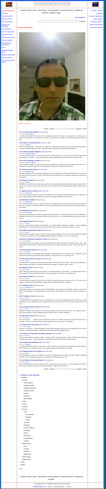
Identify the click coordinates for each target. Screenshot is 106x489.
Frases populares (7, 21)
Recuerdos (29, 193)
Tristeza (26, 441)
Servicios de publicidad (6, 25)
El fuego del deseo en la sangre (32, 351)
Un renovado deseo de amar (31, 307)
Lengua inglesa (97, 19)
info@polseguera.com (40, 486)
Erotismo (24, 406)
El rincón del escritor (8, 32)
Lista (7, 40)
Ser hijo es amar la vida (29, 169)
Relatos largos (30, 171)
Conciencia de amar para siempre (32, 360)
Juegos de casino (28, 390)
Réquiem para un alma (29, 210)
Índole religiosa (28, 382)
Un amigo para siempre (29, 250)
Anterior (51, 129)
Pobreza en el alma (28, 180)
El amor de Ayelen (27, 276)
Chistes (24, 404)
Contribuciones (6, 29)
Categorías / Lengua (55, 12)
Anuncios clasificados (95, 16)
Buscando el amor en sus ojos (31, 258)
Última (84, 129)
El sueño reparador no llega (30, 160)
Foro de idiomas (7, 57)
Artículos (24, 380)
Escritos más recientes (66, 10)
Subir (20, 468)
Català (22, 462)
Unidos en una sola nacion (30, 324)
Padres (27, 419)
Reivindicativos (28, 438)
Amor (27, 223)
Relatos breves (30, 134)
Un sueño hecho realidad (30, 132)
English (22, 464)
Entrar (76, 17)
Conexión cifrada (7, 16)
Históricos (26, 451)
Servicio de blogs (7, 34)
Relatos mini (29, 201)
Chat (3, 47)
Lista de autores (42, 10)
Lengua (25, 393)
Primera (46, 129)
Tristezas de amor (27, 285)
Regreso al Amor (27, 267)
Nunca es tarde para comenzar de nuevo (34, 239)
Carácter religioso (31, 153)
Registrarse (82, 17)
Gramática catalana (96, 22)
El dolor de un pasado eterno (31, 143)
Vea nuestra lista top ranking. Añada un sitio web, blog (52, 3)
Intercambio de (6, 43)
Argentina (26, 425)
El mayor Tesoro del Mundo (30, 342)
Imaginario (26, 430)
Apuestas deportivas (29, 388)
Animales (26, 422)
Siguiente (79, 129)
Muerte (25, 433)
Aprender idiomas (28, 385)
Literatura (26, 396)
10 (72, 129)
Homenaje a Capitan (28, 200)
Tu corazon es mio (27, 296)
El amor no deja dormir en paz (31, 230)
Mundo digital (27, 398)
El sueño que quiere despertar (31, 151)
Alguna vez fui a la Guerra (30, 191)
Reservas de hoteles (96, 24)
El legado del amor (28, 221)
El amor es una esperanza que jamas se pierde (36, 333)
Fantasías (28, 417)
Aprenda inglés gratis (8, 55)
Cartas (23, 401)
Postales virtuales (96, 10)
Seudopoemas (26, 459)
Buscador (99, 13)
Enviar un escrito (31, 10)
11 (74, 129)
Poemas (28, 144)
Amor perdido (29, 414)
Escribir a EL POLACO (25, 123)
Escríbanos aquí (7, 19)
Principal (4, 13)
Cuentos (26, 449)
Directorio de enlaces (8, 37)
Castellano (23, 377)
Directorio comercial (96, 27)
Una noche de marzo (28, 316)
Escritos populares (53, 10)
